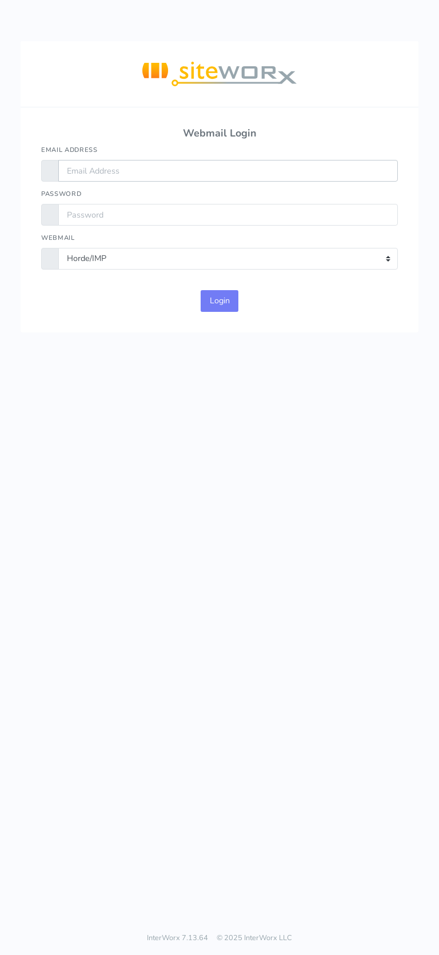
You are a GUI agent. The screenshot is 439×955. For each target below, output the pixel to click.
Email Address (69, 150)
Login (220, 300)
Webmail (58, 238)
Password (61, 194)
